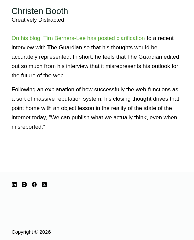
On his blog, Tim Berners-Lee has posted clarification (78, 38)
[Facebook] (34, 184)
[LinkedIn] (14, 184)
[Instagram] (24, 184)
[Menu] (179, 12)
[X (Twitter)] (44, 184)
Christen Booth (40, 11)
